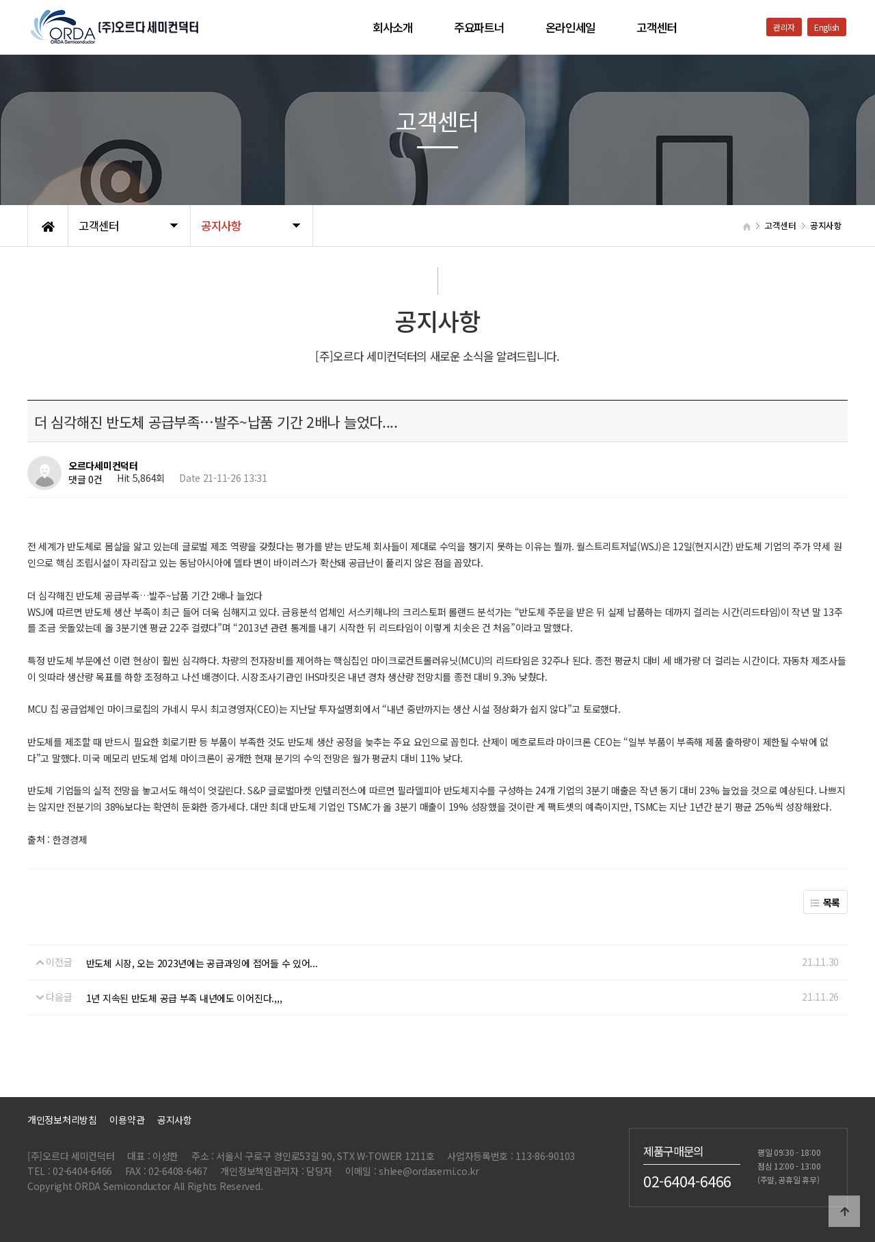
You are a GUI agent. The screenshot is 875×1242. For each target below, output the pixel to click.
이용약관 (126, 1119)
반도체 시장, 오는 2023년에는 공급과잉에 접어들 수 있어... (202, 963)
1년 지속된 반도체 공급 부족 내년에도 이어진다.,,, (184, 998)
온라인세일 (571, 27)
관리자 (784, 27)
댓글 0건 (85, 480)
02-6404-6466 (687, 1180)
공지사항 (174, 1119)
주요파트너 (479, 27)
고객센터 (656, 27)
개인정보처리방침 (62, 1119)
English (826, 27)
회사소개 (393, 27)
